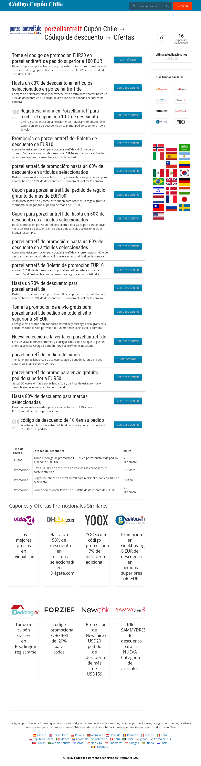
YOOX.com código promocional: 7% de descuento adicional (98, 548)
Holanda (113, 735)
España (39, 735)
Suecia (148, 743)
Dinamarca (113, 743)
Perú (115, 739)
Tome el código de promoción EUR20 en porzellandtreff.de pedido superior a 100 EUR (57, 58)
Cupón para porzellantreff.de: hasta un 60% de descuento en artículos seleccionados (58, 217)
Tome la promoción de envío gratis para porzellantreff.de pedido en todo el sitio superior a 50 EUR (51, 313)
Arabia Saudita (59, 743)
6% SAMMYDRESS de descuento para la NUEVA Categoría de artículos (134, 646)
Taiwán (39, 743)
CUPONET (100, 747)
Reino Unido (58, 735)
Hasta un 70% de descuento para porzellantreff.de (45, 286)
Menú (182, 6)
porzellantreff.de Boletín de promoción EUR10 (58, 265)
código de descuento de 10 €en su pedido (62, 420)
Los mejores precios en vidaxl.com (25, 545)
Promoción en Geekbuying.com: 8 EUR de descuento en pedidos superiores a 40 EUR (138, 556)
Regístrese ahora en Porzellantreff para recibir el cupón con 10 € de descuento (59, 114)
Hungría (132, 743)
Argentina (99, 739)
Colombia (80, 739)
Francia (147, 735)
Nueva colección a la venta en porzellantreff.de (59, 337)
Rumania (130, 735)
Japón (141, 739)
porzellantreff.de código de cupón (46, 355)
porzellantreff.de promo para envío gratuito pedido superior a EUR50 (55, 375)
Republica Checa (41, 739)
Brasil (127, 739)
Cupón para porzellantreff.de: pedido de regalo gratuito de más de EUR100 (58, 193)
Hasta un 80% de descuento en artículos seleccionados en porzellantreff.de (52, 86)
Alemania (95, 735)
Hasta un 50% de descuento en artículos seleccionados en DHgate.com (63, 554)
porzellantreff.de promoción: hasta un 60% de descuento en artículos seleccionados (57, 169)
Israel (78, 743)
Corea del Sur (160, 739)
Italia (162, 735)
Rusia (162, 743)
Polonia (78, 735)
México (62, 739)
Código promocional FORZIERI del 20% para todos (62, 638)
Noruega (94, 743)
